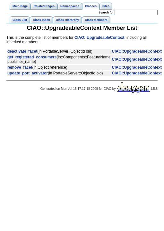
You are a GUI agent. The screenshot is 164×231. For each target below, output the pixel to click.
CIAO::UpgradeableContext (99, 37)
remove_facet (19, 67)
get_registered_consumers (31, 57)
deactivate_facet (22, 51)
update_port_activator (27, 73)
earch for (106, 12)
